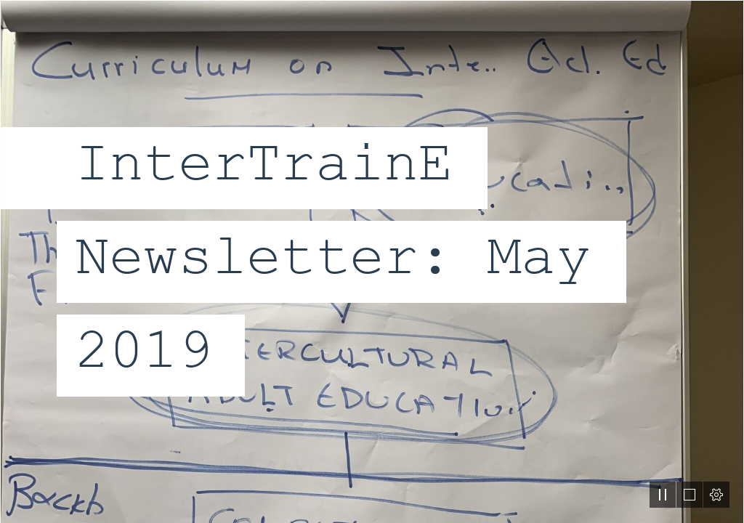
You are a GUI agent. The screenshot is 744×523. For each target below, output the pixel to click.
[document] (372, 261)
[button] (663, 495)
